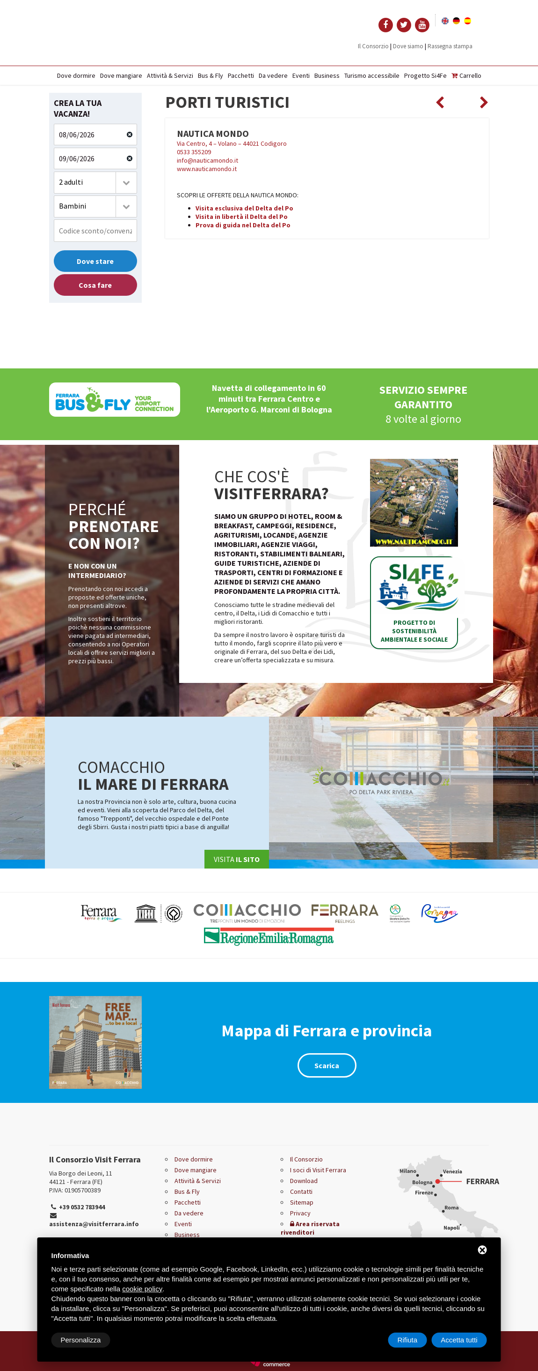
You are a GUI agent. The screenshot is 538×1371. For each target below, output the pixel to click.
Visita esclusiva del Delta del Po (244, 208)
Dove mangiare (121, 75)
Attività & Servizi (170, 75)
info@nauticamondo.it (207, 160)
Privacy (300, 1213)
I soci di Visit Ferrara (318, 1170)
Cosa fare (95, 285)
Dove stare (95, 261)
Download (304, 1180)
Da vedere (273, 75)
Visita (237, 859)
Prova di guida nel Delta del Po (243, 225)
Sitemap (301, 1202)
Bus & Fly (210, 75)
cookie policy (142, 1289)
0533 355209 (194, 152)
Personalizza (81, 1340)
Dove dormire (76, 75)
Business (327, 75)
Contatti (301, 1191)
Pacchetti (241, 75)
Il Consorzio (373, 46)
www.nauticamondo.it (207, 169)
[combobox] (95, 183)
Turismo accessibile (372, 75)
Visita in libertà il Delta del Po (242, 216)
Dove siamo (408, 46)
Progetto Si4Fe (425, 75)
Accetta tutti (459, 1340)
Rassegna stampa (450, 46)
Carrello (466, 75)
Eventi (301, 75)
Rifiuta (408, 1340)
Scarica (326, 1065)
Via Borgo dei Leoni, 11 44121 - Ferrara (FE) (80, 1177)
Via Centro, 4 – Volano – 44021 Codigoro (232, 143)
